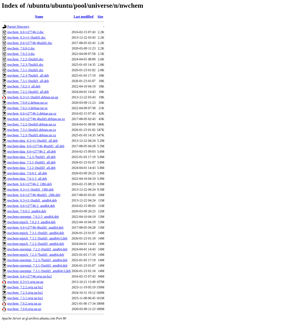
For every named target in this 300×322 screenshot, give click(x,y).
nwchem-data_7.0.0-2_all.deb (27, 173)
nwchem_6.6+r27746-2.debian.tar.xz (31, 113)
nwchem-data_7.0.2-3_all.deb (27, 178)
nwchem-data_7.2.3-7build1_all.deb (31, 157)
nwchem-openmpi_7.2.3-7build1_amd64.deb (37, 260)
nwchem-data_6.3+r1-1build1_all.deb (32, 140)
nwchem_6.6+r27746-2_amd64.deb (31, 206)
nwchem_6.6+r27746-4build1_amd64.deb (35, 227)
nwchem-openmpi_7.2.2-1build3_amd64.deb (37, 249)
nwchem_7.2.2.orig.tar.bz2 (25, 287)
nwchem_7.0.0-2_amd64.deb (26, 211)
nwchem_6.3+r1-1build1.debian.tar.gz (32, 97)
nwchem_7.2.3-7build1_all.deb (28, 75)
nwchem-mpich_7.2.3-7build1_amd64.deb (35, 254)
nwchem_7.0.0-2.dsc (21, 48)
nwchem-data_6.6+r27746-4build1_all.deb (35, 146)
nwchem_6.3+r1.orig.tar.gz (25, 282)
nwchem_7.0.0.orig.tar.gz (24, 309)
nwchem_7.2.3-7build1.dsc (25, 64)
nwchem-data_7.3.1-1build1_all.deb (31, 162)
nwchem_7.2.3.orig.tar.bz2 (25, 292)
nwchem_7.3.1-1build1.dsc (25, 70)
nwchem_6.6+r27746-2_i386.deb (29, 184)
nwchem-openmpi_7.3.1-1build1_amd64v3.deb (39, 271)
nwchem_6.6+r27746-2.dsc (25, 32)
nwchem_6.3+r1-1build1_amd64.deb (32, 200)
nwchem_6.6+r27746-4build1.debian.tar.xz (36, 119)
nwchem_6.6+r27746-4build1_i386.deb (33, 195)
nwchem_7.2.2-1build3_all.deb (28, 92)
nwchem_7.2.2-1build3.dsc (25, 59)
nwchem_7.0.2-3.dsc (21, 54)
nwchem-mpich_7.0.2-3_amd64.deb (31, 222)
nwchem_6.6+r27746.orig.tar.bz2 (29, 276)
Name (39, 16)
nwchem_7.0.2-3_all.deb (23, 86)
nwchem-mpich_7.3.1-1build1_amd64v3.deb (37, 238)
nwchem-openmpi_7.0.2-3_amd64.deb (33, 216)
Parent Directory (18, 26)
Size (100, 16)
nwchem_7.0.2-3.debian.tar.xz (27, 108)
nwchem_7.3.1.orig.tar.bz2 (25, 298)
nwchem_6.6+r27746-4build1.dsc (29, 43)
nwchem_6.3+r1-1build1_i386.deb (30, 189)
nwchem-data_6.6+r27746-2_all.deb (31, 151)
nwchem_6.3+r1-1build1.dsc (26, 37)
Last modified (84, 16)
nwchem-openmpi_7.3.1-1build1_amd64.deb (37, 265)
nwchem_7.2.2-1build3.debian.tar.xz (31, 124)
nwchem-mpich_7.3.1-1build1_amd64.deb (35, 233)
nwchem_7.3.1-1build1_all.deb (28, 81)
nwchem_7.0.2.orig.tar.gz (24, 303)
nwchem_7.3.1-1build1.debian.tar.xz (31, 130)
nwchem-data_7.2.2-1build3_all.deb (31, 168)
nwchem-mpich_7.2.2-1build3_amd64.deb (35, 244)
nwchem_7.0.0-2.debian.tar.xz (27, 102)
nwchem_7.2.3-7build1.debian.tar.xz (31, 135)
